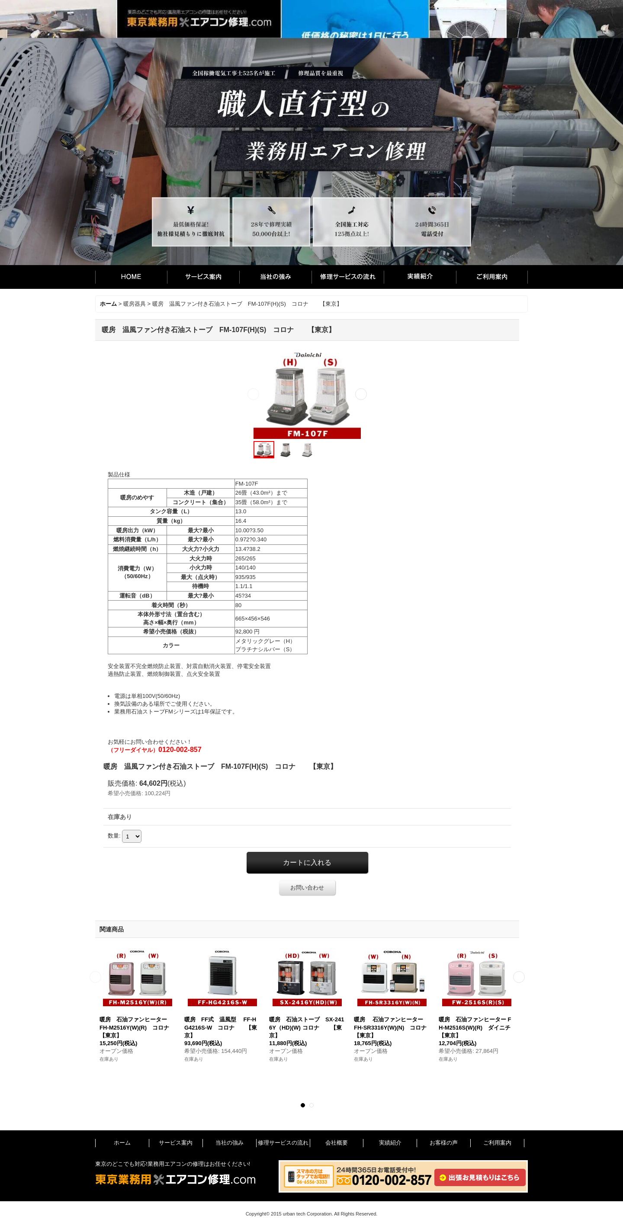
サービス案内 (203, 277)
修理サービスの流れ (348, 277)
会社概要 (336, 1142)
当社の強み (275, 277)
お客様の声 (444, 1142)
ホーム (131, 277)
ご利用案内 (492, 277)
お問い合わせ (307, 887)
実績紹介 (420, 277)
